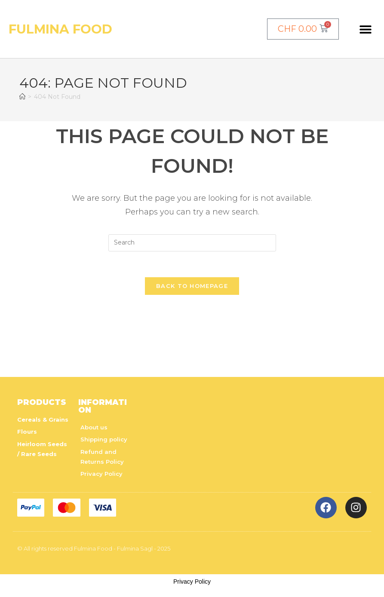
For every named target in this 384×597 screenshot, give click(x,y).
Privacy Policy (192, 582)
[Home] (22, 97)
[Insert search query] (192, 242)
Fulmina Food (61, 29)
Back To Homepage (192, 286)
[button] (365, 29)
